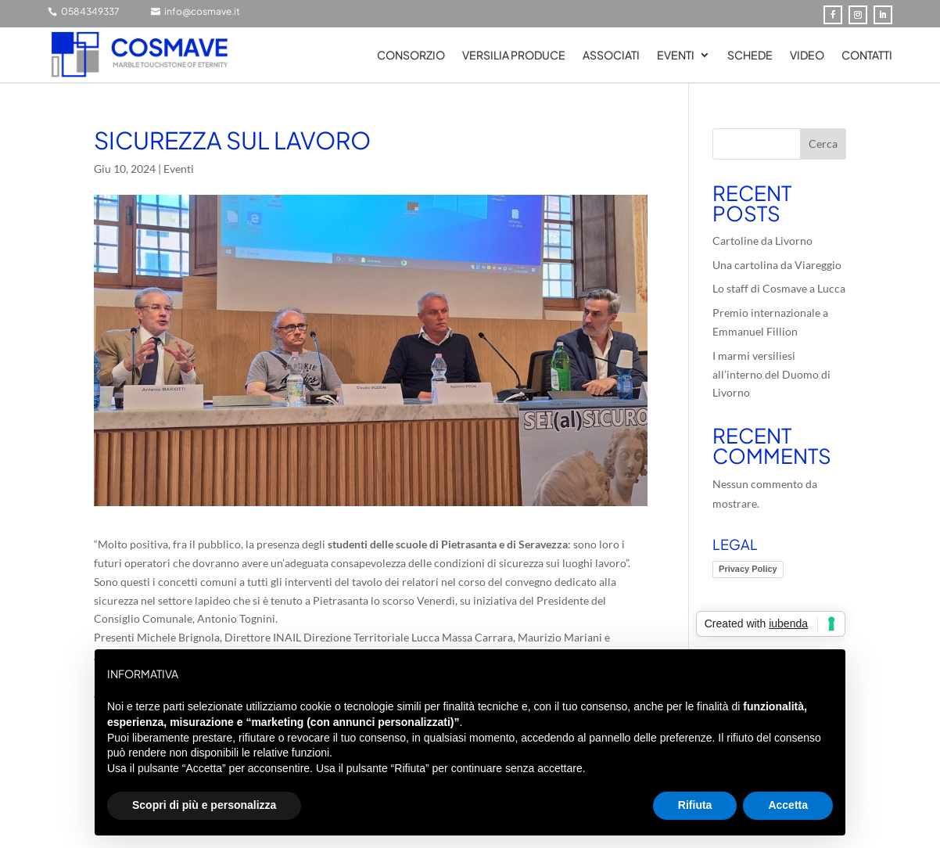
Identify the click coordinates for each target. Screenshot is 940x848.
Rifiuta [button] (695, 805)
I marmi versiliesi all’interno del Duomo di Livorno (771, 374)
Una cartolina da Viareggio (776, 264)
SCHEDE (750, 55)
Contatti (866, 55)
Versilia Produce (513, 55)
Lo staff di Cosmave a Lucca (778, 288)
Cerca (823, 143)
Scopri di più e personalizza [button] (204, 805)
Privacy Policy (748, 568)
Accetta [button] (788, 805)
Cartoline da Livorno (762, 240)
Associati (611, 55)
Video (807, 55)
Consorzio (411, 55)
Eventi (675, 55)
